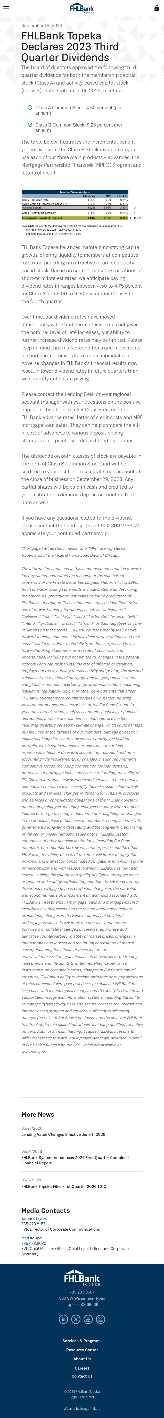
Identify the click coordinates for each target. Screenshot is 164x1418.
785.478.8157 (33, 1224)
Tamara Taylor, (34, 1219)
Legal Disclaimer (82, 1397)
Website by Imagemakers (82, 1409)
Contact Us (82, 1376)
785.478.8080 (33, 1244)
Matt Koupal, (32, 1238)
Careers (82, 1368)
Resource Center (82, 1350)
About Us (82, 1359)
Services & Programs (82, 1341)
